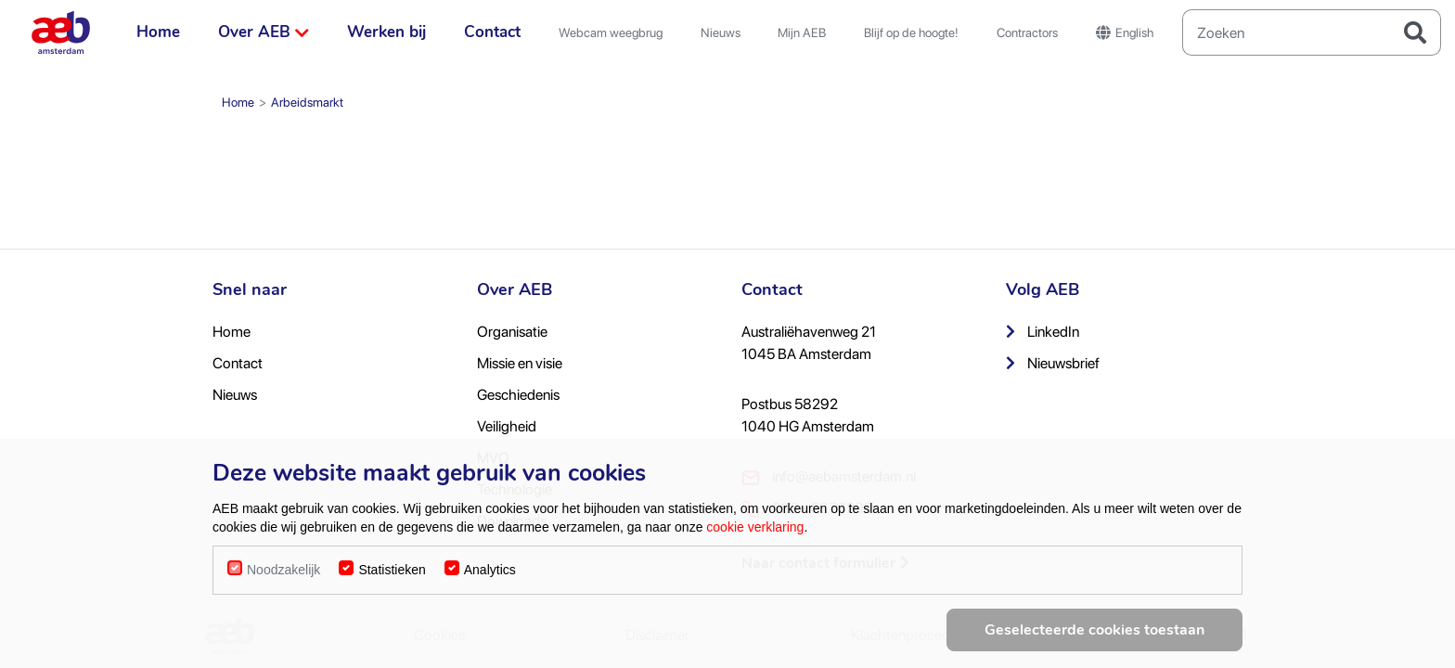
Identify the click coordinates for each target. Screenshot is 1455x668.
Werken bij (386, 32)
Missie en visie (519, 363)
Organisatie (512, 331)
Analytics (490, 577)
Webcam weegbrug (611, 32)
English (1124, 32)
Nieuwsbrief (1053, 363)
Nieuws (720, 32)
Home (158, 32)
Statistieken (391, 577)
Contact (492, 32)
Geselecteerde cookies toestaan (1094, 637)
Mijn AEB (802, 32)
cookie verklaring (755, 534)
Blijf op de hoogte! (911, 32)
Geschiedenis (518, 395)
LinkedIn (1042, 331)
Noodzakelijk (283, 577)
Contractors (1027, 32)
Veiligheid (506, 426)
